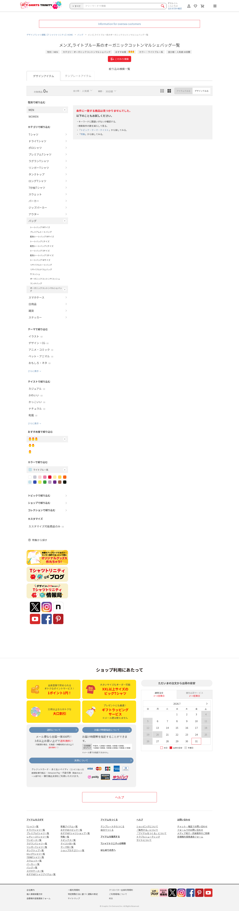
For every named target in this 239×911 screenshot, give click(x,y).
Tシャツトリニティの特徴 (113, 843)
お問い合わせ (183, 819)
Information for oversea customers (119, 24)
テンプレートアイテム (78, 76)
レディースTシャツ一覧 (38, 836)
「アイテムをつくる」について (151, 833)
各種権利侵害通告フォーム (190, 836)
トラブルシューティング (148, 836)
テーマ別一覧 (67, 847)
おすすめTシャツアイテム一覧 (41, 874)
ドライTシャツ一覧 (36, 829)
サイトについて (144, 840)
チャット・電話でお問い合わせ (192, 826)
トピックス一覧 (68, 840)
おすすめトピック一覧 (71, 829)
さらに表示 (33, 371)
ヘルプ (119, 797)
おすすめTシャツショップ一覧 (75, 833)
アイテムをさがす (35, 819)
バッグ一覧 (32, 867)
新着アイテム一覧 (69, 826)
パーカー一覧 (33, 864)
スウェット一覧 (34, 860)
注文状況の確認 (175, 8)
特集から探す (39, 540)
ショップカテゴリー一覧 (72, 850)
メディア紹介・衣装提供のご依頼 (193, 833)
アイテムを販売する (110, 836)
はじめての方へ (108, 850)
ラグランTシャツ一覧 (37, 843)
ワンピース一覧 (34, 840)
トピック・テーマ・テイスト (95, 130)
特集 (83, 134)
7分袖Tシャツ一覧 (35, 857)
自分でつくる (107, 829)
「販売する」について (147, 829)
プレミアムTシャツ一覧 (38, 833)
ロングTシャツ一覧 (36, 853)
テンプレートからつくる (112, 826)
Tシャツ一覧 (33, 826)
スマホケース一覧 (35, 870)
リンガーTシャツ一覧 (37, 847)
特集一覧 (65, 836)
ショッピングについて (147, 826)
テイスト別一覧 (68, 843)
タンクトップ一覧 (35, 850)
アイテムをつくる (109, 819)
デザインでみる (202, 90)
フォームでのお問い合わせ (190, 829)
